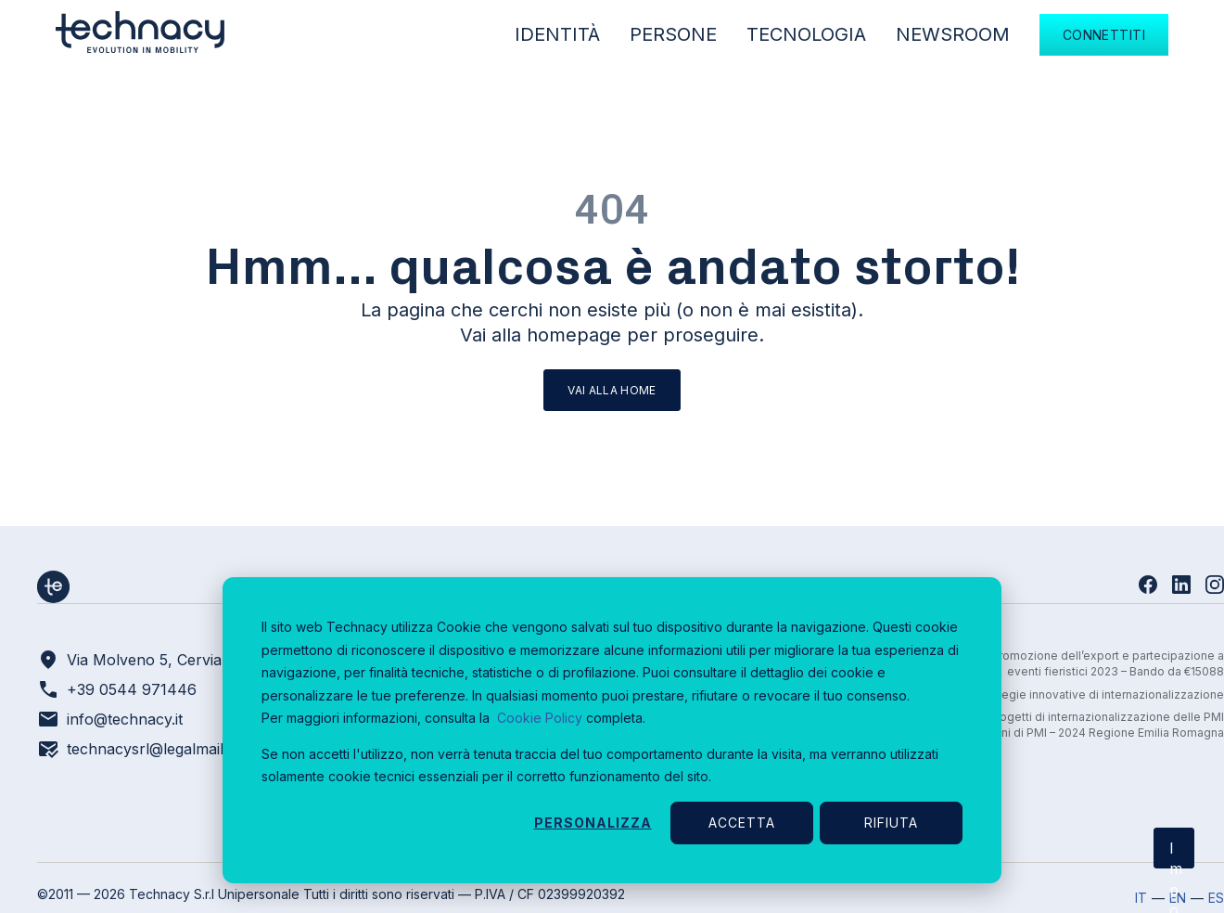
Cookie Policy (539, 718)
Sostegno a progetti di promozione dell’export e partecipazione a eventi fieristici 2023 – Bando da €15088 (1045, 663)
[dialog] (612, 730)
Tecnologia (806, 34)
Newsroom (953, 34)
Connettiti (1104, 35)
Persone (673, 34)
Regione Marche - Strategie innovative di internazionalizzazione (1049, 694)
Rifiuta (891, 822)
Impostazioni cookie (1176, 853)
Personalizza (593, 822)
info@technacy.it (125, 719)
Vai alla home (612, 390)
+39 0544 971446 (132, 689)
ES (1216, 898)
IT (1141, 898)
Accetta (741, 822)
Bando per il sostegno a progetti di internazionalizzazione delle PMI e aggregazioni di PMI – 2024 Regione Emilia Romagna (1040, 724)
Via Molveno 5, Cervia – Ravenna (183, 659)
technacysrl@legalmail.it (151, 748)
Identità (557, 34)
